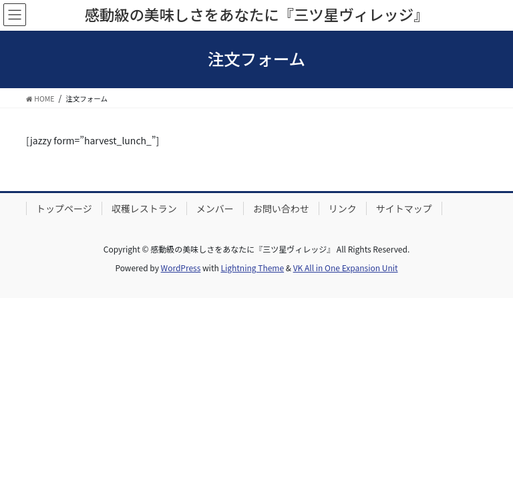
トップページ (64, 208)
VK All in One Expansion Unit (345, 267)
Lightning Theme (252, 267)
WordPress (181, 267)
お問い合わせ (281, 208)
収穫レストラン (144, 208)
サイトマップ (404, 208)
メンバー (215, 208)
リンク (343, 208)
